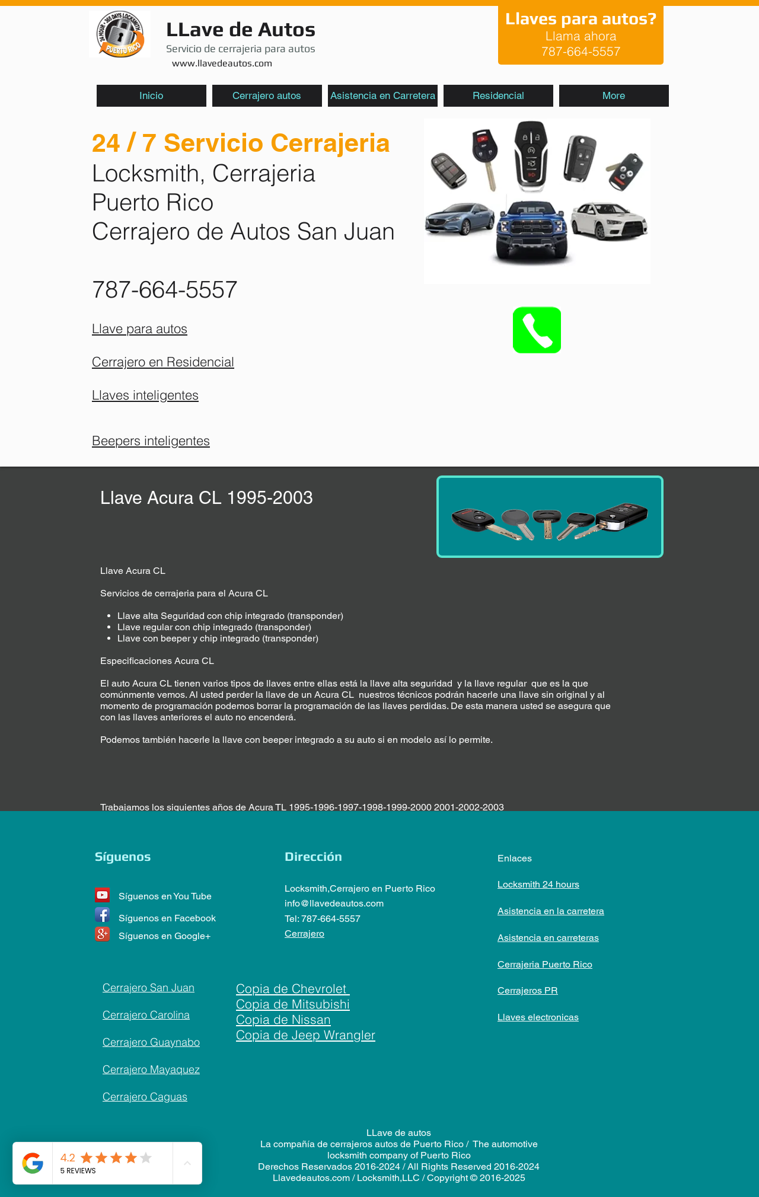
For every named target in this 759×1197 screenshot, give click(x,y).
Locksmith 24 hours (538, 884)
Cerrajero (304, 933)
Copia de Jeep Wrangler (305, 1034)
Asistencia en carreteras (548, 937)
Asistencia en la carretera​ (551, 911)
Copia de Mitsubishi (293, 1003)
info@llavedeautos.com (334, 903)
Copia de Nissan (283, 1019)
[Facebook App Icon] (102, 914)
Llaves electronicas (538, 1017)
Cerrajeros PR (528, 990)
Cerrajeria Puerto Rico (545, 964)
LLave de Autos (240, 29)
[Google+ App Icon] (102, 934)
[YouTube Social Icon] (102, 895)
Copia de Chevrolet (293, 988)
